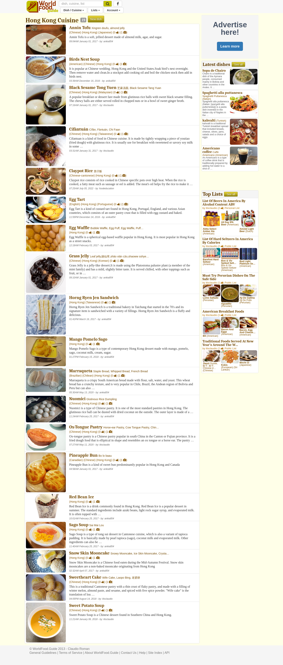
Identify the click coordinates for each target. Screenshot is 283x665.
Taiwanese (105, 133)
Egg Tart (77, 199)
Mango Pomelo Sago (88, 339)
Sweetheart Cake (85, 577)
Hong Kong (89, 32)
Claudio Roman (79, 648)
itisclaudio (108, 105)
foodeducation (106, 188)
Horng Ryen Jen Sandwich (94, 297)
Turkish (221, 120)
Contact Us (128, 652)
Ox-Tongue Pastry (86, 427)
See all (238, 64)
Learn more (230, 46)
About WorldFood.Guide (101, 652)
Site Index (155, 652)
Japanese (105, 32)
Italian (206, 98)
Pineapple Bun (83, 455)
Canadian (76, 460)
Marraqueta (80, 370)
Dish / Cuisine (73, 10)
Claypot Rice (81, 170)
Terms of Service (70, 652)
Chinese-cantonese (82, 175)
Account (113, 10)
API (167, 652)
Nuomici (77, 398)
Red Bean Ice (81, 496)
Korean (103, 260)
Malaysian (105, 92)
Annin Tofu (80, 27)
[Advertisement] (229, 181)
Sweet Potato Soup (86, 605)
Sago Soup (78, 524)
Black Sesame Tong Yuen (92, 87)
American (76, 64)
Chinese (75, 32)
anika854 (108, 41)
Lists (95, 10)
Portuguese (105, 204)
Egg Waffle (79, 227)
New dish (96, 19)
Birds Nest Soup (84, 59)
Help (142, 652)
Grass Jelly (79, 256)
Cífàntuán (78, 129)
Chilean (88, 375)
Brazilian (75, 375)
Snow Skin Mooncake (89, 553)
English (74, 204)
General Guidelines (42, 652)
